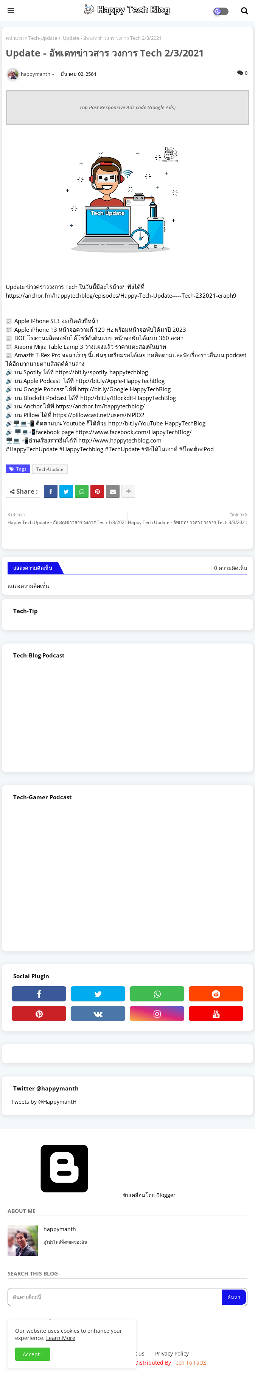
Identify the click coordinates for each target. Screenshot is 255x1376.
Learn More (60, 1337)
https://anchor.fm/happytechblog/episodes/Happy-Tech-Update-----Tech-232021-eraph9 (121, 295)
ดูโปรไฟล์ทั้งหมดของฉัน (65, 1242)
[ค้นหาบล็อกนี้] (115, 1297)
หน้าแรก (15, 38)
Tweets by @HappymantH (43, 1101)
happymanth (60, 1229)
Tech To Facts (190, 1362)
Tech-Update (42, 38)
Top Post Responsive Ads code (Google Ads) (127, 107)
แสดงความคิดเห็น (28, 585)
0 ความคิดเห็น (230, 567)
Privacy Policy (172, 1353)
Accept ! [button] (33, 1354)
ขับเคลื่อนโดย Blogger (92, 1195)
